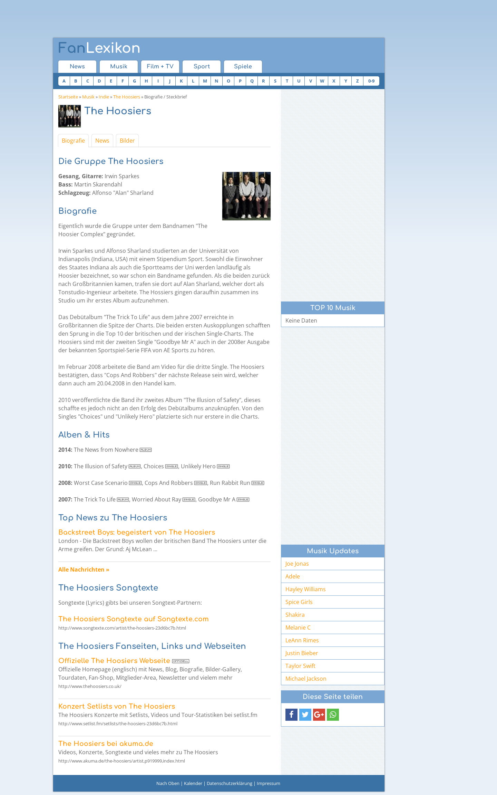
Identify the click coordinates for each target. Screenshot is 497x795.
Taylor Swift (300, 666)
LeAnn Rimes (302, 640)
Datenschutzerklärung (229, 783)
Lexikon (99, 48)
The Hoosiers (126, 97)
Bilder (127, 140)
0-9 (371, 81)
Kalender (193, 783)
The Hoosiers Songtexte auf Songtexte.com (133, 619)
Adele (292, 576)
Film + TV (160, 67)
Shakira (295, 615)
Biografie (73, 140)
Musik (118, 67)
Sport (202, 67)
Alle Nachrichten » (83, 569)
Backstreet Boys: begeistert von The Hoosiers (136, 532)
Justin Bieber (301, 653)
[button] (291, 715)
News (77, 67)
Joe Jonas (297, 563)
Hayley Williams (305, 589)
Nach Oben (167, 783)
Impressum (268, 783)
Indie (104, 97)
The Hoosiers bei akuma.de (105, 743)
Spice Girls (299, 602)
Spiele (243, 67)
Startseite (68, 97)
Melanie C (298, 627)
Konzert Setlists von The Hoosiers (116, 706)
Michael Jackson (306, 678)
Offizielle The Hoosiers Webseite (114, 660)
